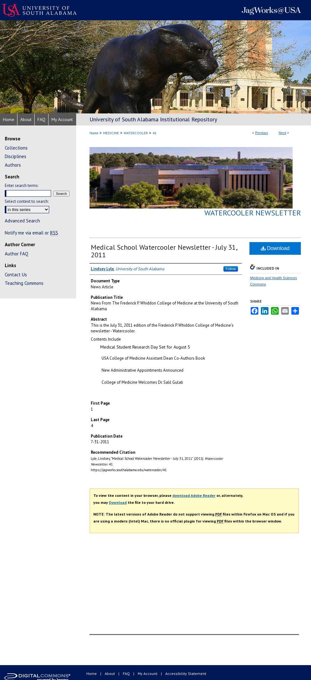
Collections (16, 148)
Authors (13, 165)
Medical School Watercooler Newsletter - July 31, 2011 (164, 251)
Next (282, 133)
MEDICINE (111, 133)
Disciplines (15, 156)
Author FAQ (16, 254)
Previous (261, 133)
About (110, 673)
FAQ (127, 673)
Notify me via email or (31, 233)
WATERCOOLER (136, 133)
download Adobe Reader (193, 495)
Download (275, 248)
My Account (148, 673)
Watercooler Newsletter (252, 213)
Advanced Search (22, 221)
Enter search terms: (21, 185)
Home (93, 133)
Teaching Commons (24, 283)
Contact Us (16, 275)
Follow (231, 269)
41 (154, 133)
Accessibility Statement (185, 673)
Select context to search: (27, 201)
